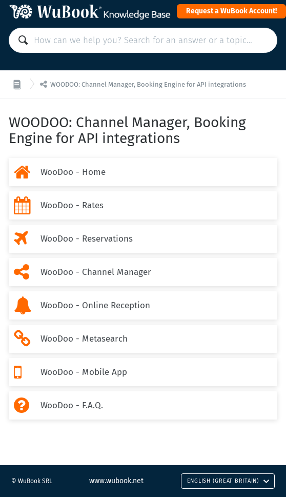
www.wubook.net (116, 480)
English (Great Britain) (228, 481)
